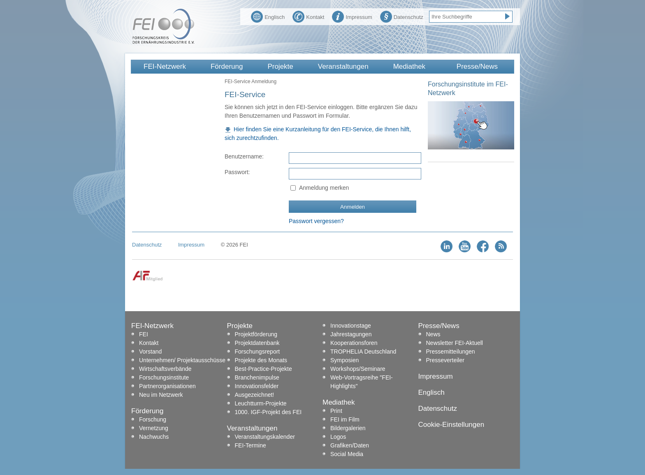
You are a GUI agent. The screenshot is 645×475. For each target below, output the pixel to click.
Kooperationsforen (353, 343)
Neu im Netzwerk (161, 394)
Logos (338, 436)
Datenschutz (401, 16)
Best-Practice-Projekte (263, 369)
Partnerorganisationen (167, 386)
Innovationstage (350, 325)
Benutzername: (244, 156)
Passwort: (237, 172)
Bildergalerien (348, 428)
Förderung (227, 66)
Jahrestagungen (350, 334)
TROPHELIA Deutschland (363, 351)
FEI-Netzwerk (165, 66)
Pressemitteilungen (450, 351)
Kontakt (308, 16)
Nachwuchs (154, 436)
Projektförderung (256, 334)
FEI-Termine (250, 445)
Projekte (280, 66)
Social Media (346, 454)
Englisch (268, 16)
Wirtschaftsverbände (165, 369)
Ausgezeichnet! (254, 394)
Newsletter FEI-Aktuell (454, 343)
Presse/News (477, 66)
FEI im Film (345, 419)
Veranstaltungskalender (265, 436)
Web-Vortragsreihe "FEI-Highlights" (361, 381)
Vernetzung (153, 428)
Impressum (352, 16)
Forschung (152, 419)
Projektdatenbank (257, 343)
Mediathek (409, 66)
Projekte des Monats (261, 360)
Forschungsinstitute (164, 377)
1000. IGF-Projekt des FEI (268, 412)
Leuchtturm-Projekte (261, 403)
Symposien (344, 360)
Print (336, 410)
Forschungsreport (257, 351)
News (433, 334)
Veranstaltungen (343, 66)
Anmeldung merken (324, 187)
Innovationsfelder (257, 386)
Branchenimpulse (257, 377)
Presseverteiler (445, 360)
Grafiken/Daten (349, 445)
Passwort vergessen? (316, 221)
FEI (143, 334)
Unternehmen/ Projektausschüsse (182, 360)
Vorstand (150, 351)
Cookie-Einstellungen (451, 424)
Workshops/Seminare (357, 369)
